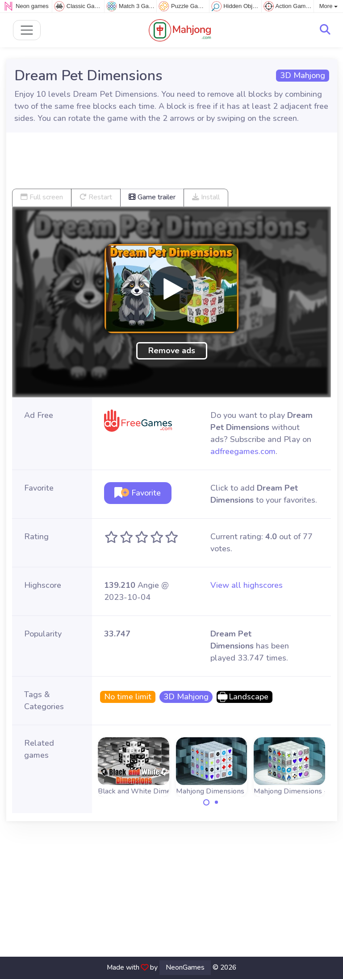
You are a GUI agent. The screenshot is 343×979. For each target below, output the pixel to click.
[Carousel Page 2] (216, 802)
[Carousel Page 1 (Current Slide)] (206, 802)
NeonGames (185, 967)
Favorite (137, 492)
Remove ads (171, 350)
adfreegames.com (243, 451)
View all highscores (246, 585)
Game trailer (152, 197)
